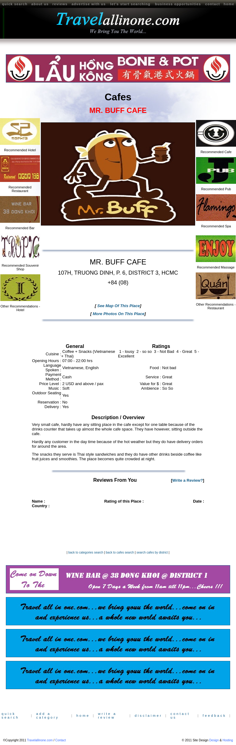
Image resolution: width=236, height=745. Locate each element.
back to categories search (85, 552)
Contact (60, 740)
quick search (15, 4)
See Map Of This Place (118, 305)
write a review (107, 715)
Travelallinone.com (40, 740)
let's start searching (130, 4)
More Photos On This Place (118, 313)
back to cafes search (120, 552)
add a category (47, 715)
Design (214, 740)
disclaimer (148, 715)
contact (212, 4)
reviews (59, 4)
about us (40, 4)
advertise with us (89, 4)
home (83, 715)
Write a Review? (187, 480)
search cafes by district (152, 552)
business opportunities (178, 4)
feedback (214, 715)
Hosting (227, 740)
